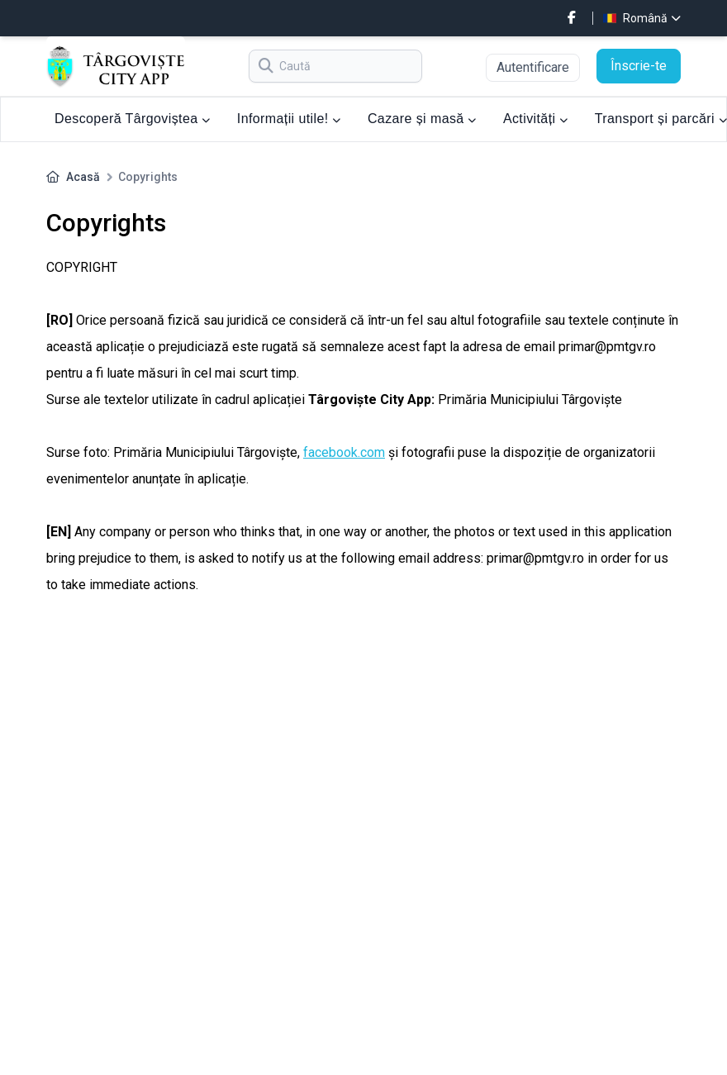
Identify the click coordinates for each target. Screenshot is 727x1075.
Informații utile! (289, 119)
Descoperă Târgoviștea (133, 119)
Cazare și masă (422, 119)
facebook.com (344, 452)
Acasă (83, 176)
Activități (535, 119)
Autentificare (533, 67)
